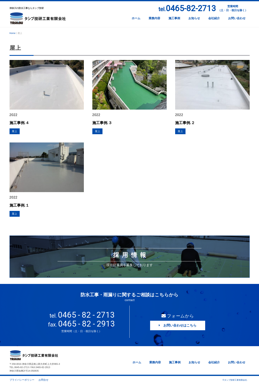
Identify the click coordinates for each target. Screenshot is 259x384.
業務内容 (154, 18)
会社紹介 (214, 18)
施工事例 (174, 18)
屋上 (14, 131)
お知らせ (194, 18)
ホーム (136, 18)
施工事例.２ (185, 123)
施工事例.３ (102, 123)
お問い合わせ (237, 18)
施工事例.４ (20, 123)
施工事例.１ (20, 205)
